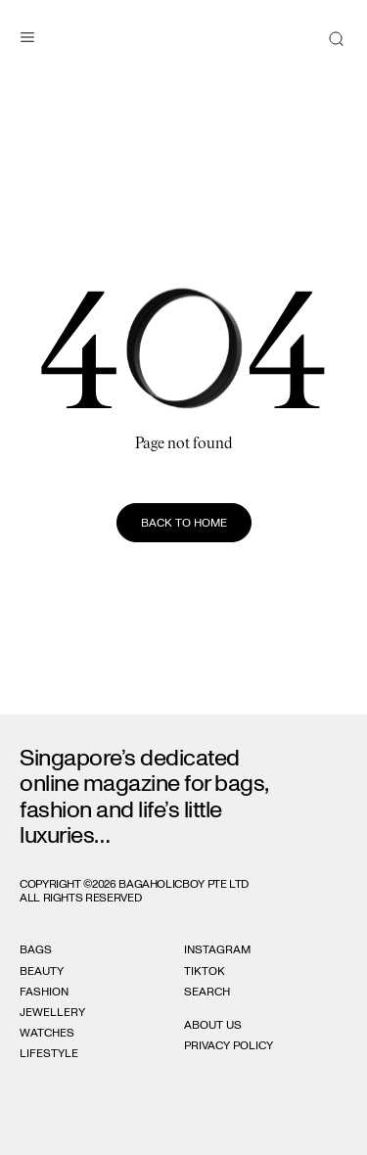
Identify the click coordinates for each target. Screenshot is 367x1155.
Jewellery (52, 1012)
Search (207, 991)
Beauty (42, 971)
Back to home (184, 523)
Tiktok (204, 971)
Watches (47, 1033)
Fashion (44, 991)
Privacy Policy (228, 1045)
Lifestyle (49, 1053)
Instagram (217, 949)
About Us (213, 1025)
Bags (36, 949)
